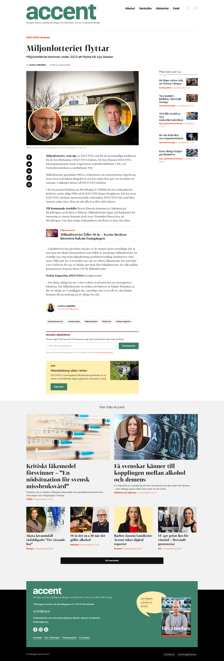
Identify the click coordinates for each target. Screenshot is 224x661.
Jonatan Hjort (74, 322)
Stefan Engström (123, 322)
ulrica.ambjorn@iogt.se (68, 309)
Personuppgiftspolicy (187, 654)
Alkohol (129, 8)
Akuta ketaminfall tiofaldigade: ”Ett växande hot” (46, 539)
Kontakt (37, 637)
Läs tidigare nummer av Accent (147, 602)
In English (84, 637)
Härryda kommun (55, 322)
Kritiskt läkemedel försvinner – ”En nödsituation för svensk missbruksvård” (58, 476)
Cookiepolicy (169, 654)
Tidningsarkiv (69, 637)
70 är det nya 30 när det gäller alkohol (88, 537)
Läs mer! (59, 387)
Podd (176, 8)
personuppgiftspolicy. (103, 353)
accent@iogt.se (41, 610)
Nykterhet (162, 8)
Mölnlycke (106, 322)
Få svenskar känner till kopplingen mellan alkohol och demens (151, 473)
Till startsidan (112, 560)
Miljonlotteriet (91, 322)
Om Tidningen (52, 637)
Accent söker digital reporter (133, 539)
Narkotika (145, 8)
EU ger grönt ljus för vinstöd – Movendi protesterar (173, 539)
